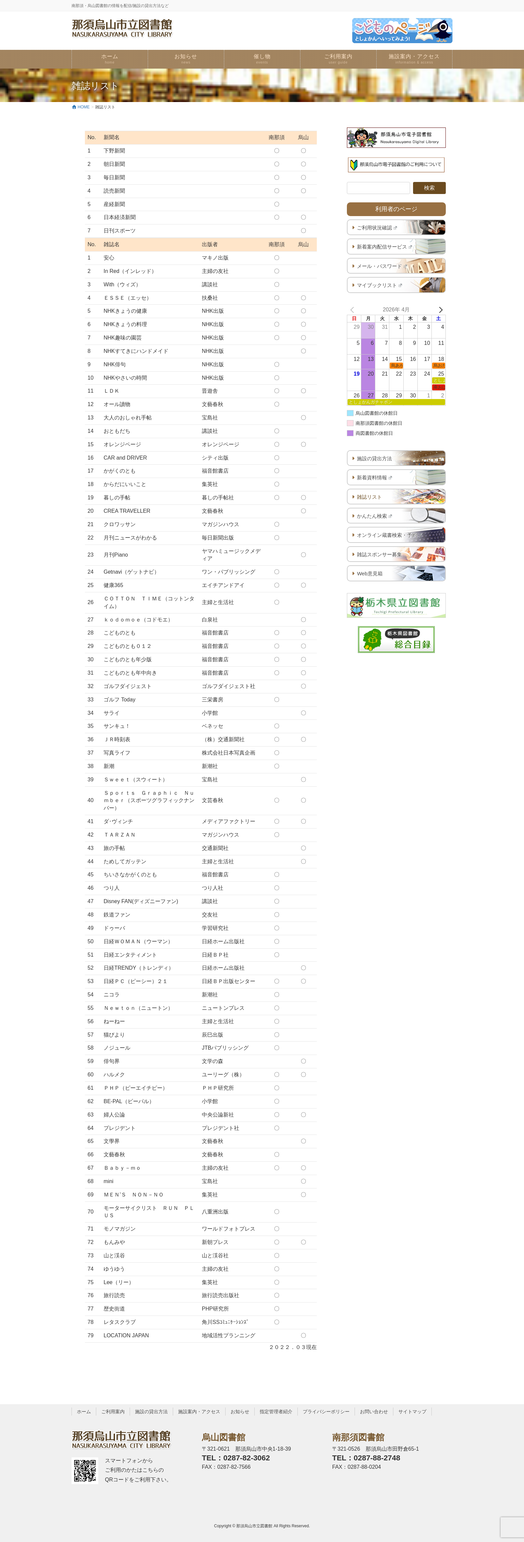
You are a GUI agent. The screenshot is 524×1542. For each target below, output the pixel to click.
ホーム (84, 1411)
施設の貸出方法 (374, 458)
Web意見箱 (369, 573)
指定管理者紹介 (276, 1411)
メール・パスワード (382, 266)
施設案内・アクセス (199, 1411)
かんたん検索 (374, 516)
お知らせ (240, 1411)
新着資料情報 (374, 477)
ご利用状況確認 (377, 227)
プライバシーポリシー (326, 1411)
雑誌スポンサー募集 (379, 554)
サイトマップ (412, 1411)
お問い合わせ (374, 1411)
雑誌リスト (369, 497)
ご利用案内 (113, 1411)
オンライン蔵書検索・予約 (389, 535)
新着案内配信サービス (384, 247)
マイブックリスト (379, 285)
